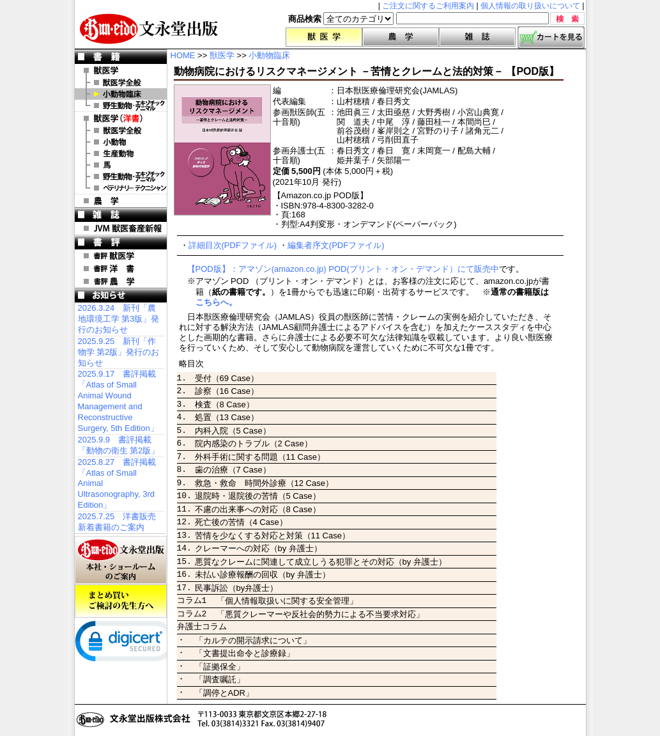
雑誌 (477, 37)
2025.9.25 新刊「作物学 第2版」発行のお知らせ (119, 352)
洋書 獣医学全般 (121, 130)
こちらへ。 (216, 302)
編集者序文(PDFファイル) (336, 245)
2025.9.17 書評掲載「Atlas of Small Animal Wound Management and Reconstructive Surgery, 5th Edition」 (118, 400)
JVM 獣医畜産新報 (121, 228)
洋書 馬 (121, 165)
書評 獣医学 (121, 255)
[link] (126, 644)
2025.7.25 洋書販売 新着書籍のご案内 (117, 522)
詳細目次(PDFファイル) (232, 245)
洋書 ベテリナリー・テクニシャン (121, 188)
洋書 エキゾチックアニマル (121, 176)
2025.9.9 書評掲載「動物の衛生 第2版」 (119, 445)
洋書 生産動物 (121, 153)
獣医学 (324, 37)
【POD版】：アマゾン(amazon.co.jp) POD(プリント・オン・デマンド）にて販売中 (343, 269)
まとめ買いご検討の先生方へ (121, 601)
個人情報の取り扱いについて (530, 5)
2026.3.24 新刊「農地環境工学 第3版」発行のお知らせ (119, 318)
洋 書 (121, 118)
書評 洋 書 (121, 268)
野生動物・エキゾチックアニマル (121, 105)
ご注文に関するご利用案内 (428, 5)
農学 (400, 37)
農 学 (121, 200)
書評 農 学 (121, 281)
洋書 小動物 (121, 142)
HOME (183, 55)
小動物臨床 (121, 94)
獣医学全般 (121, 82)
